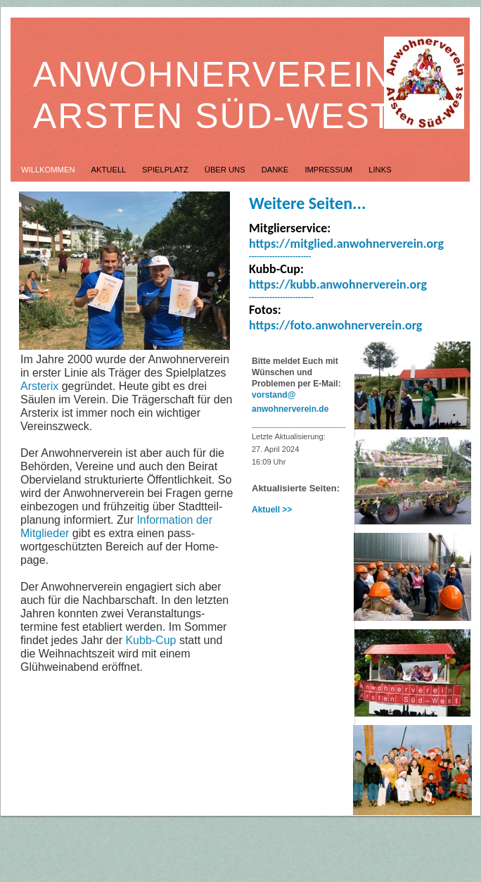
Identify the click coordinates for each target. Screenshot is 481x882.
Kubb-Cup (150, 640)
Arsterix (39, 386)
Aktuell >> (272, 510)
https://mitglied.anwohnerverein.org (346, 243)
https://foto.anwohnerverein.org (335, 325)
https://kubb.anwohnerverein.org (338, 284)
